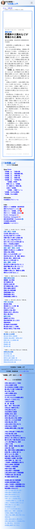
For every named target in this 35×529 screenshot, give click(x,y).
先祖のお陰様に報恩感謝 (12, 464)
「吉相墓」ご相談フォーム (14, 190)
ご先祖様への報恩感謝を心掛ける (14, 462)
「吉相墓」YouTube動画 (11, 192)
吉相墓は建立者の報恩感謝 (13, 480)
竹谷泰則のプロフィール (11, 200)
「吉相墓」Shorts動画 (10, 194)
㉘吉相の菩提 (8, 304)
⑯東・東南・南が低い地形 (12, 268)
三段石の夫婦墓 (9, 401)
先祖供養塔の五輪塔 (11, 412)
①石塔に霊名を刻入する (11, 234)
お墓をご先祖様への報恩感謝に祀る (15, 484)
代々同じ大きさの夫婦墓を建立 (14, 397)
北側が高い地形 (9, 448)
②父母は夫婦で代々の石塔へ (12, 236)
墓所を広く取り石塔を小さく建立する (15, 438)
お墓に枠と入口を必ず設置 (13, 420)
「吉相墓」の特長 (11, 182)
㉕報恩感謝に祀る (9, 292)
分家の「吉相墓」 (11, 188)
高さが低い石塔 (9, 391)
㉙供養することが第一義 (11, 306)
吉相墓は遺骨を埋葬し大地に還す (14, 428)
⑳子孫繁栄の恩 (8, 282)
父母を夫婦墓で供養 (11, 385)
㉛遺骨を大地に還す (10, 310)
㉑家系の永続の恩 (9, 284)
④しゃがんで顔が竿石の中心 (12, 240)
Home (9, 169)
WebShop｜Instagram (12, 217)
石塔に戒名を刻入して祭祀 (13, 383)
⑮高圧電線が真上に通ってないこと (13, 266)
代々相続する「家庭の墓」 (14, 186)
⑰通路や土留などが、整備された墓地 (14, 270)
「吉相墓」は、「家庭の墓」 (12, 178)
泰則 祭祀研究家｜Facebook (13, 219)
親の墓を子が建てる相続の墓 (13, 389)
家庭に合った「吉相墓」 (13, 184)
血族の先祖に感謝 (10, 468)
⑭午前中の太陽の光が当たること (14, 264)
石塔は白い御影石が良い (12, 408)
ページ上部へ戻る (24, 371)
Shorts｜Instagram (11, 215)
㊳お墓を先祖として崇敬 (11, 326)
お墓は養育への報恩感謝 (12, 471)
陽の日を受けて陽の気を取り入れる (15, 440)
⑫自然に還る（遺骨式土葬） (12, 258)
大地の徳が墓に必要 (11, 434)
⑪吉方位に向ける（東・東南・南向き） (15, 256)
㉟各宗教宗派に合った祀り (12, 320)
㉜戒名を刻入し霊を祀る (11, 312)
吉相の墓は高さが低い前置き (13, 418)
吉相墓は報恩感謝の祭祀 (12, 482)
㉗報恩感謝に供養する (10, 296)
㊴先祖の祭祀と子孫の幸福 (12, 329)
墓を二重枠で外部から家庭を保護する (15, 450)
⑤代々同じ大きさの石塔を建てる (14, 242)
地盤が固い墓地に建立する (13, 456)
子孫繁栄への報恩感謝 (11, 466)
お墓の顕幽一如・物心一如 (13, 460)
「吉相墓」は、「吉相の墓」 (12, 171)
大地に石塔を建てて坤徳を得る (14, 432)
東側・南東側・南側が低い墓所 (14, 446)
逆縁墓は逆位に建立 (11, 414)
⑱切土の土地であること (11, 272)
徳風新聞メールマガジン (11, 223)
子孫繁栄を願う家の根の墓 (13, 475)
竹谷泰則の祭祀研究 (10, 221)
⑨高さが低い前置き (9, 252)
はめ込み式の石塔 (10, 395)
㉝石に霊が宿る (8, 314)
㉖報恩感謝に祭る (9, 294)
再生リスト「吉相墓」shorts (13, 213)
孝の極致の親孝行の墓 (11, 477)
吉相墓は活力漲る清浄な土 (13, 436)
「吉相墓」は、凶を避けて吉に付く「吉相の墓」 (15, 229)
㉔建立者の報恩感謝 (10, 290)
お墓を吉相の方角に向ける (13, 424)
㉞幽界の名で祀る (9, 318)
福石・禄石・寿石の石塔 (12, 406)
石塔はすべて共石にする (12, 399)
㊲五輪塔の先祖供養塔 (10, 324)
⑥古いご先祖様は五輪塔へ (12, 244)
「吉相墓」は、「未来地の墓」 (13, 180)
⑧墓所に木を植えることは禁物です (13, 250)
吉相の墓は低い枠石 (11, 422)
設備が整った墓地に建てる (13, 452)
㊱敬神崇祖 (7, 322)
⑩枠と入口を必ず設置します (12, 254)
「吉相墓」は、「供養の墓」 (12, 176)
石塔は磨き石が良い (11, 410)
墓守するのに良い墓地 (11, 454)
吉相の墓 (10, 8)
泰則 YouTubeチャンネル (12, 209)
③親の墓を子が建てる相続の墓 (13, 238)
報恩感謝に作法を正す (11, 488)
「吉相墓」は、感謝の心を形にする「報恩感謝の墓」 (16, 276)
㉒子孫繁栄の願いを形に (11, 286)
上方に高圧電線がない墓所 (13, 442)
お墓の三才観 (9, 444)
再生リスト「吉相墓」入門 (13, 211)
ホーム (4, 8)
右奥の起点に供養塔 (11, 426)
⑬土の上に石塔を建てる (11, 260)
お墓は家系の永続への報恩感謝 (14, 473)
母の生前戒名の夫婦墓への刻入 (14, 387)
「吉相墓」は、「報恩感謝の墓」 (14, 174)
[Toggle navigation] (31, 3)
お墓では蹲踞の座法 (11, 393)
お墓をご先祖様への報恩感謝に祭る (15, 486)
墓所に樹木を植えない (11, 416)
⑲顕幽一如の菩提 (9, 280)
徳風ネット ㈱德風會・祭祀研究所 (14, 207)
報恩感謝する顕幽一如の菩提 (13, 458)
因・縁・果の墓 (9, 404)
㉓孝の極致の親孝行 (10, 288)
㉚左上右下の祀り (9, 308)
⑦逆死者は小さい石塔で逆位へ (13, 246)
